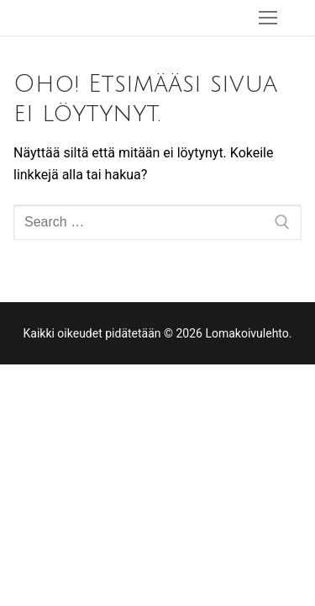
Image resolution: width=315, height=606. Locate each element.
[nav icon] (268, 17)
